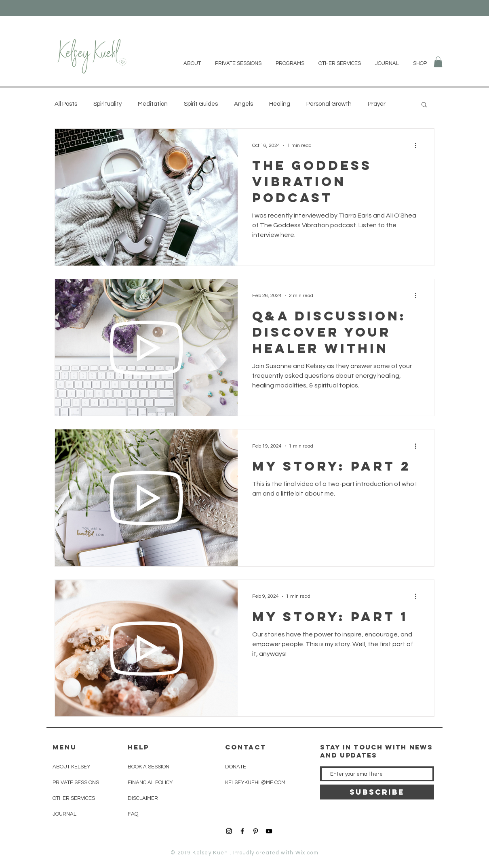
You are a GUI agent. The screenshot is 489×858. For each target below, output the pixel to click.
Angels (243, 104)
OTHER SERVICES (74, 798)
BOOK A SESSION (148, 767)
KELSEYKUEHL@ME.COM (255, 782)
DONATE (235, 767)
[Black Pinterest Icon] (255, 831)
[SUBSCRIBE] (377, 792)
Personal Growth (329, 104)
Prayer (377, 104)
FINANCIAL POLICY (150, 782)
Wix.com (306, 853)
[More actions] (418, 145)
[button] (438, 62)
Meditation (153, 104)
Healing (279, 104)
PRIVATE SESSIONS (76, 782)
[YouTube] (269, 831)
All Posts (66, 104)
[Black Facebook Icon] (242, 831)
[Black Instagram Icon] (229, 831)
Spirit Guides (201, 104)
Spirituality (107, 104)
